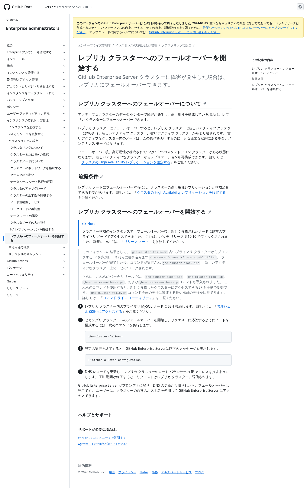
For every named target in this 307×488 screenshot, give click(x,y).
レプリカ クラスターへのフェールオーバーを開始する (144, 211)
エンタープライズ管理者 (94, 45)
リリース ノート (136, 241)
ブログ (199, 472)
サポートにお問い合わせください (102, 444)
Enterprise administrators (32, 28)
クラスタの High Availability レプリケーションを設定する (125, 162)
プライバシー (127, 472)
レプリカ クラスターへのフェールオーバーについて (142, 103)
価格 (155, 472)
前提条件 (91, 176)
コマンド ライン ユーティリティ (127, 297)
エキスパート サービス (176, 472)
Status (144, 472)
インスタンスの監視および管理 (136, 45)
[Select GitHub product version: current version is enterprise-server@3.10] (68, 7)
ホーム (12, 20)
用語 (112, 472)
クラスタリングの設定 (176, 45)
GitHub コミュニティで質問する (102, 438)
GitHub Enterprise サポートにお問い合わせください (184, 32)
